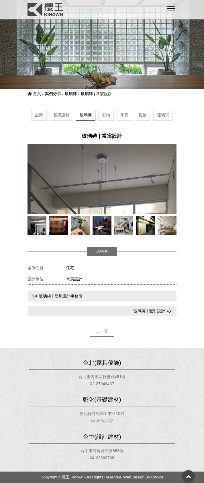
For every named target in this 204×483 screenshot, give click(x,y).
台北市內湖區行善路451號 (102, 376)
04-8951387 (102, 421)
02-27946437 (102, 384)
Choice (157, 477)
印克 (124, 115)
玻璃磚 (71, 94)
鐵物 (143, 115)
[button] (173, 179)
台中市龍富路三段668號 (102, 450)
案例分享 (53, 94)
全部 (39, 115)
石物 (106, 115)
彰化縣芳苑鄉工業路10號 (102, 413)
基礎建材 (61, 115)
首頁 (34, 94)
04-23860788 (102, 458)
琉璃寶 (163, 115)
